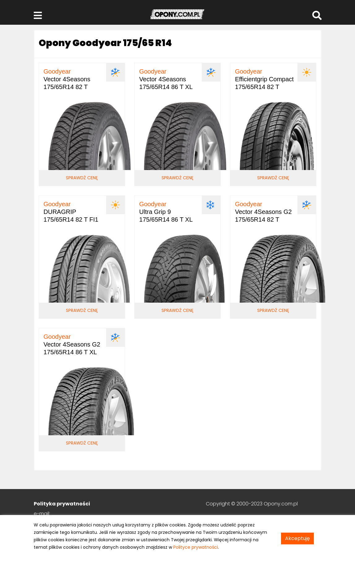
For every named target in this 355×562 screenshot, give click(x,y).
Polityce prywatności (195, 547)
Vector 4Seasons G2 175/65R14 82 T (263, 212)
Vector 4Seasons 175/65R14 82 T (67, 79)
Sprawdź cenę (82, 178)
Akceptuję (297, 538)
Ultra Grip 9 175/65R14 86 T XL (166, 212)
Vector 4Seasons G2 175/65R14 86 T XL (72, 344)
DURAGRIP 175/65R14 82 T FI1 (71, 212)
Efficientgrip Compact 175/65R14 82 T (264, 79)
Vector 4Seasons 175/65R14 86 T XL (166, 79)
